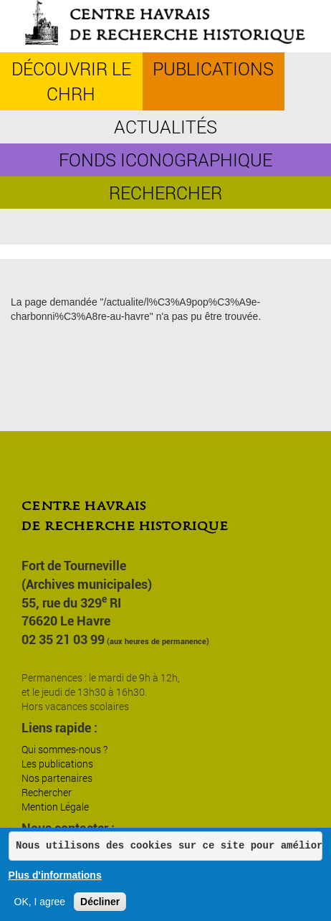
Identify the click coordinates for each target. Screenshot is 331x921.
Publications (213, 68)
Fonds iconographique (165, 159)
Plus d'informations (55, 875)
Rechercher (165, 192)
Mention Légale (55, 806)
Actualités (165, 126)
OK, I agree (40, 901)
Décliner (100, 901)
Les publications (57, 763)
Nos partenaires (56, 778)
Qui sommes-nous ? (64, 749)
